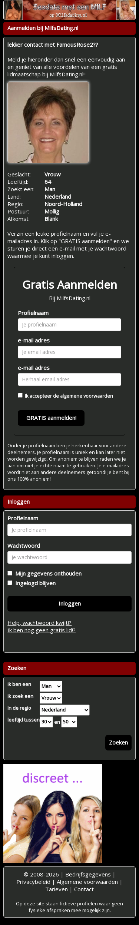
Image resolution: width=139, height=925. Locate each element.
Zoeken (118, 742)
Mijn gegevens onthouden (47, 573)
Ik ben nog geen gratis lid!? (41, 630)
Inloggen (70, 603)
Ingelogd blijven (34, 583)
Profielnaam (33, 312)
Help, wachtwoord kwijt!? (39, 622)
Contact (84, 889)
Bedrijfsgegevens (88, 874)
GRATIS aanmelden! (51, 417)
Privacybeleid (33, 881)
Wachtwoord (23, 545)
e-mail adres (34, 340)
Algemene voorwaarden (87, 881)
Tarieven (56, 889)
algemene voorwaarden (86, 395)
